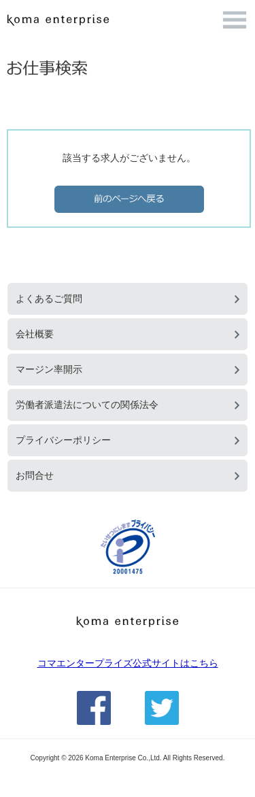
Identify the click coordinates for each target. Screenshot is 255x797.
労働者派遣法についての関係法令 (87, 404)
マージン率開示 (49, 369)
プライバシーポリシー (63, 440)
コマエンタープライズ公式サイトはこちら (127, 663)
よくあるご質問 (49, 298)
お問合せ (35, 475)
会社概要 (35, 333)
